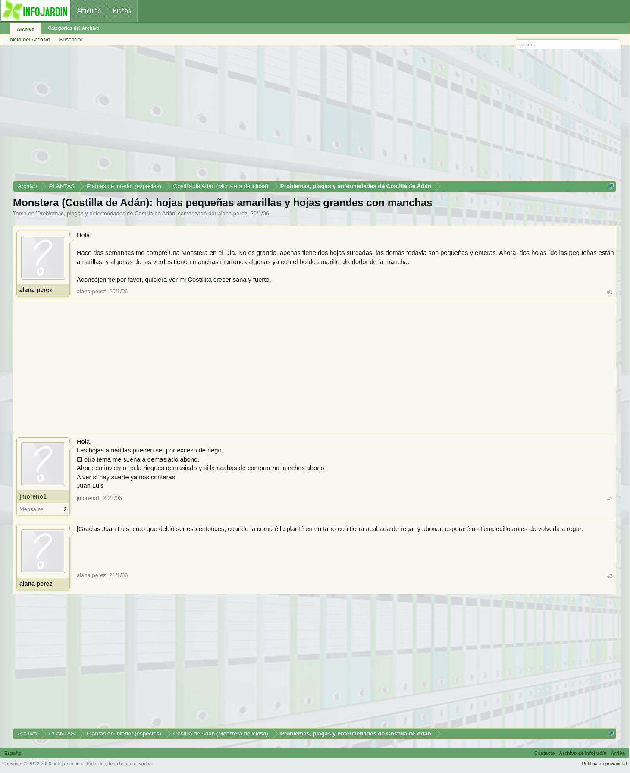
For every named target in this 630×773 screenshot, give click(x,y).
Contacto (544, 753)
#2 (610, 498)
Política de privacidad (604, 763)
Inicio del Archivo (29, 39)
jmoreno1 (33, 496)
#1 (610, 292)
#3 (610, 575)
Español (13, 753)
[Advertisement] (271, 116)
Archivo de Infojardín (583, 753)
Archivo (25, 29)
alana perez (232, 213)
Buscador (71, 39)
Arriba (618, 753)
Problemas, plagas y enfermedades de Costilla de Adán (106, 213)
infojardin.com (68, 763)
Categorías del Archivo (73, 28)
